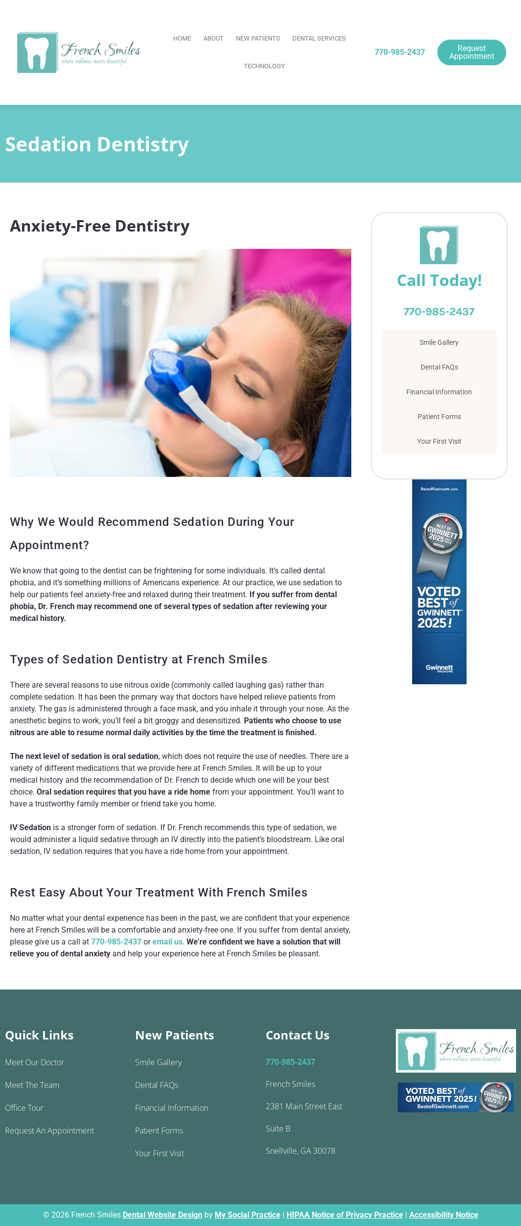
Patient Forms (439, 417)
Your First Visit (439, 441)
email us (167, 941)
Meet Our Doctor (34, 1062)
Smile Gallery (439, 342)
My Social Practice (248, 1215)
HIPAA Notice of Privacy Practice (344, 1215)
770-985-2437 (400, 52)
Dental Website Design (162, 1215)
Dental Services (319, 38)
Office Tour (24, 1107)
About (213, 38)
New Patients (258, 38)
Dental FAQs (439, 367)
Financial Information (439, 392)
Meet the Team (32, 1085)
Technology (264, 66)
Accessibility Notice (443, 1215)
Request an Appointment (49, 1130)
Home (182, 38)
